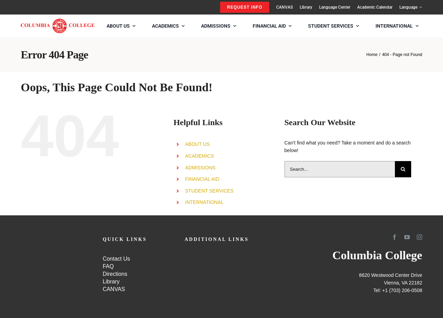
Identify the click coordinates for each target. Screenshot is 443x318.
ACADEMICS (199, 156)
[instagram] (419, 237)
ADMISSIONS (200, 167)
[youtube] (407, 237)
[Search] (403, 169)
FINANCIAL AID (202, 179)
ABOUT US (197, 144)
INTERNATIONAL (204, 202)
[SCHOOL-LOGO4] (57, 21)
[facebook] (394, 237)
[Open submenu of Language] (419, 7)
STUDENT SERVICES (209, 191)
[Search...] (339, 169)
